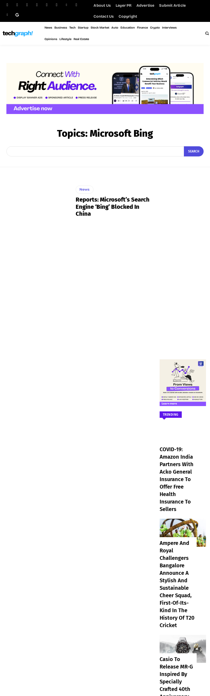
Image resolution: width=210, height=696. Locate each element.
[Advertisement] (183, 258)
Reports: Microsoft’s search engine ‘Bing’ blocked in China (113, 206)
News (83, 194)
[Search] (194, 151)
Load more (183, 621)
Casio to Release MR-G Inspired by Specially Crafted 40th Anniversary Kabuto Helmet (176, 595)
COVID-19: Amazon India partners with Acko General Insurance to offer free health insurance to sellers (177, 462)
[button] (207, 33)
